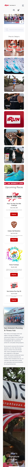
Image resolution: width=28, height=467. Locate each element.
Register (14, 214)
